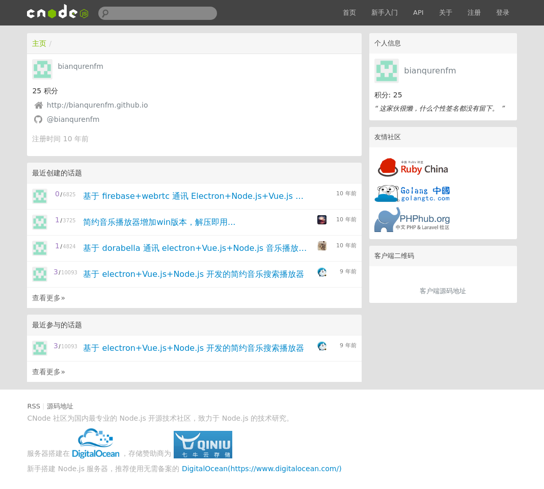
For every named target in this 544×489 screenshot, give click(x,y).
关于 (445, 12)
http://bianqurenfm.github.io (97, 105)
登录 (502, 12)
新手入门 (384, 12)
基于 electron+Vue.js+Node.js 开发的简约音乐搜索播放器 (193, 274)
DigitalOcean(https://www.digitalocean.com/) (262, 469)
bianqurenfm (430, 70)
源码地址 (60, 406)
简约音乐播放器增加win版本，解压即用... (159, 222)
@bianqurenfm (73, 119)
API (418, 12)
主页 (39, 43)
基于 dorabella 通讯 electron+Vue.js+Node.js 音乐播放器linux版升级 (196, 248)
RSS (33, 406)
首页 (349, 12)
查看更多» (48, 298)
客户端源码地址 (443, 291)
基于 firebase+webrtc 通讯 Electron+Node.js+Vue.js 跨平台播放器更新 (196, 196)
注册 (474, 12)
